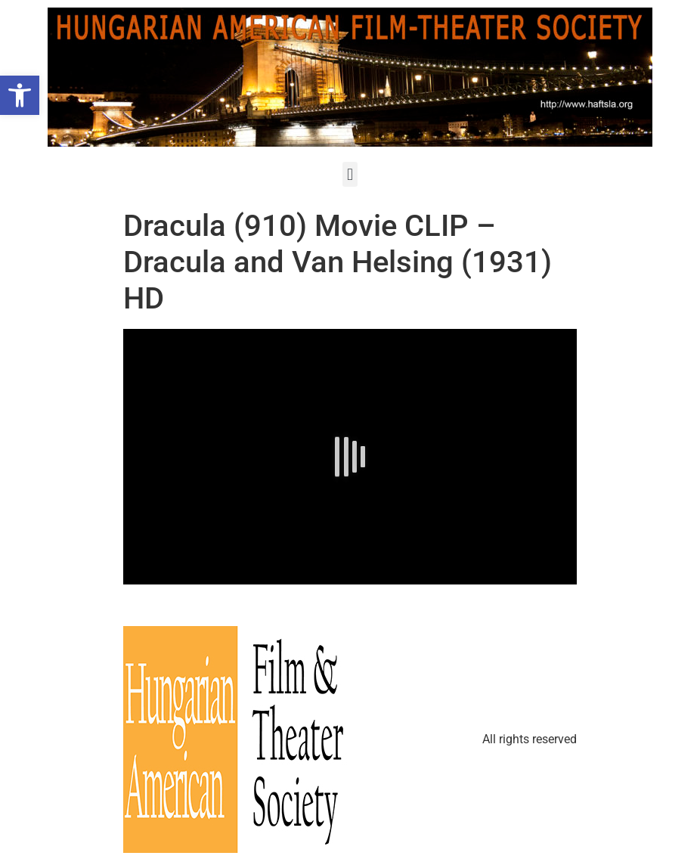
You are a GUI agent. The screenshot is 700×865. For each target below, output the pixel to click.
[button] (349, 174)
